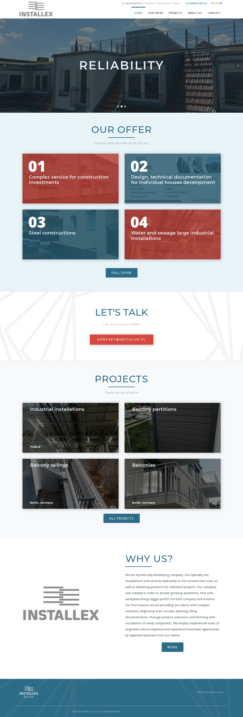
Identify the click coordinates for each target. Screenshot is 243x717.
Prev (5, 65)
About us (195, 13)
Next (238, 65)
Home (138, 13)
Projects (175, 13)
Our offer (155, 13)
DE (220, 3)
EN (216, 3)
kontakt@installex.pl (196, 3)
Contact (214, 13)
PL (213, 3)
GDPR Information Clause (210, 692)
